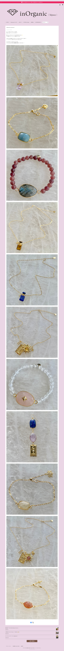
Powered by (32, 649)
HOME (7, 22)
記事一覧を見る (32, 641)
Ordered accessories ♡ (10, 27)
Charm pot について (13, 22)
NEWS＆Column (26, 22)
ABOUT (20, 22)
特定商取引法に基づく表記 (16, 646)
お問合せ (32, 22)
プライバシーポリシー (8, 646)
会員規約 (22, 646)
